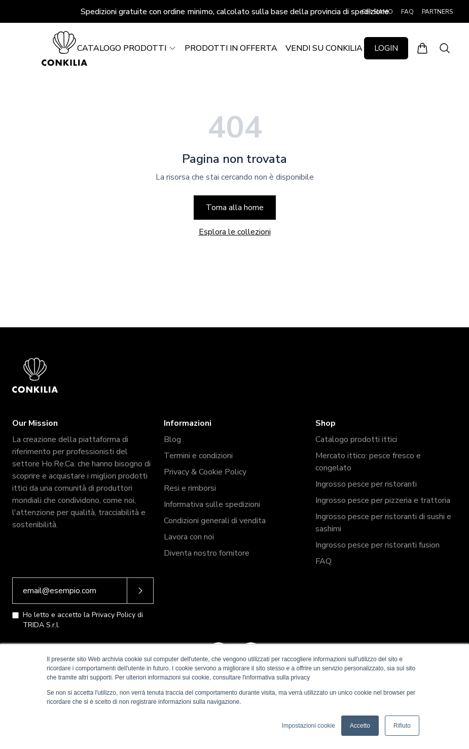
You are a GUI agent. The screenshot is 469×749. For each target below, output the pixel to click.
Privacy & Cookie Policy (205, 472)
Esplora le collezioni (235, 231)
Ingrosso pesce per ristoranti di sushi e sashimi (383, 522)
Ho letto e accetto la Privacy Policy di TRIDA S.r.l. (83, 620)
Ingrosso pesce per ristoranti (366, 484)
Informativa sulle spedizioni (212, 504)
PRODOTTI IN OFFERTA (231, 48)
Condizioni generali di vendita (215, 520)
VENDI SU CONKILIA (324, 48)
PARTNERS (437, 12)
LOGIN (386, 48)
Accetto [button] (360, 725)
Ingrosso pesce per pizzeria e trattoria (382, 500)
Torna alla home (235, 207)
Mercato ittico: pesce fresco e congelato (368, 461)
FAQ (407, 12)
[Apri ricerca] (445, 48)
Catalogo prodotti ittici (356, 439)
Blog (172, 439)
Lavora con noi (189, 536)
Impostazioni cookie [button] (308, 725)
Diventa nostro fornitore (206, 553)
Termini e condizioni (198, 455)
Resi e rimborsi (190, 488)
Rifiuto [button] (402, 725)
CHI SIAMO (377, 12)
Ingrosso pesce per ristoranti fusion (377, 545)
